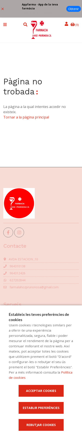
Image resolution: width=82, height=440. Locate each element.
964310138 (14, 266)
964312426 (14, 273)
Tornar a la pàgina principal (26, 117)
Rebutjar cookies (41, 425)
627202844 (14, 280)
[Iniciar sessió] (67, 24)
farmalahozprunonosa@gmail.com (31, 287)
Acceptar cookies (41, 391)
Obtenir (73, 9)
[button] (5, 24)
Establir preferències (41, 408)
